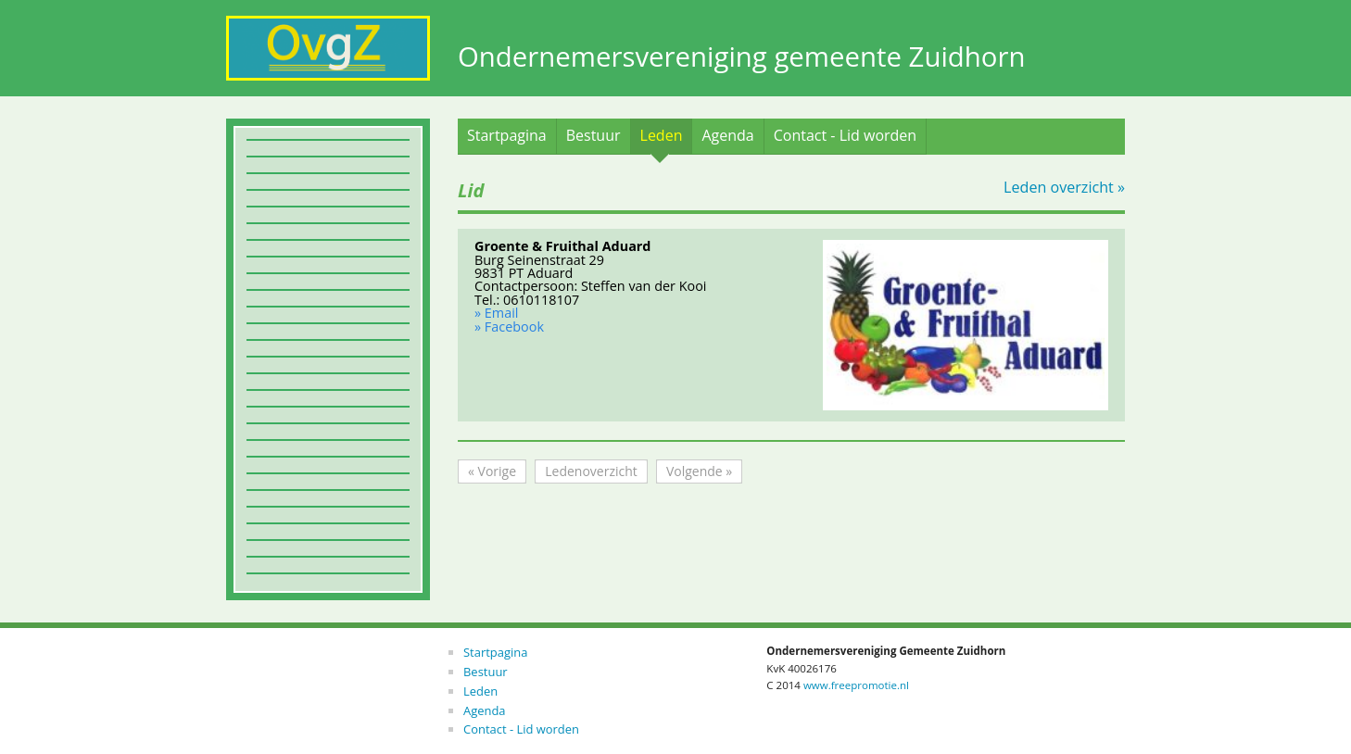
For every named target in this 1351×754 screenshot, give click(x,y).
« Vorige (492, 471)
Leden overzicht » (1064, 187)
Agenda (727, 135)
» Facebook (509, 326)
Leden (661, 135)
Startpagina (507, 135)
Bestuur (593, 135)
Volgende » (699, 471)
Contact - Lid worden (845, 135)
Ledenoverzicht (591, 471)
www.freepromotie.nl (856, 685)
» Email (496, 312)
